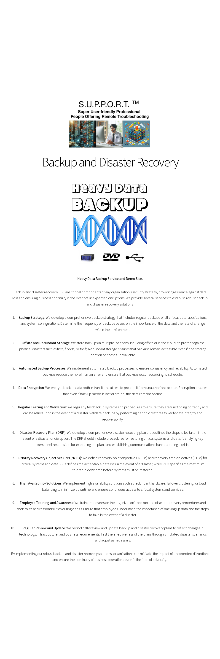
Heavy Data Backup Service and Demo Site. (110, 278)
